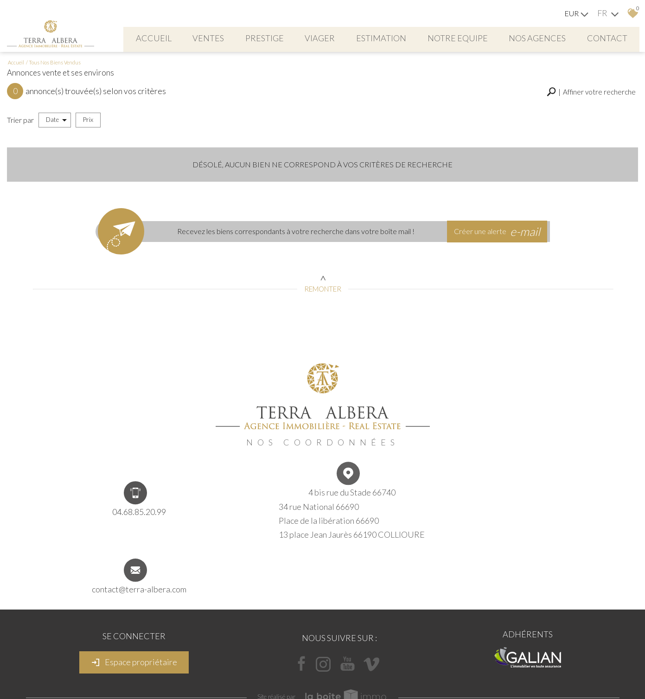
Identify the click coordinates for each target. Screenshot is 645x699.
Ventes (229, 37)
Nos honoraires (285, 670)
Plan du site (203, 670)
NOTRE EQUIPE (487, 37)
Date (56, 136)
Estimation (408, 37)
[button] (591, 109)
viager (345, 37)
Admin (333, 670)
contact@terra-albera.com (515, 527)
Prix (88, 136)
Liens (315, 670)
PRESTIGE (287, 37)
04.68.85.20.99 (129, 525)
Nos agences (568, 37)
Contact (376, 58)
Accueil (173, 37)
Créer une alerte (500, 247)
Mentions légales (242, 670)
